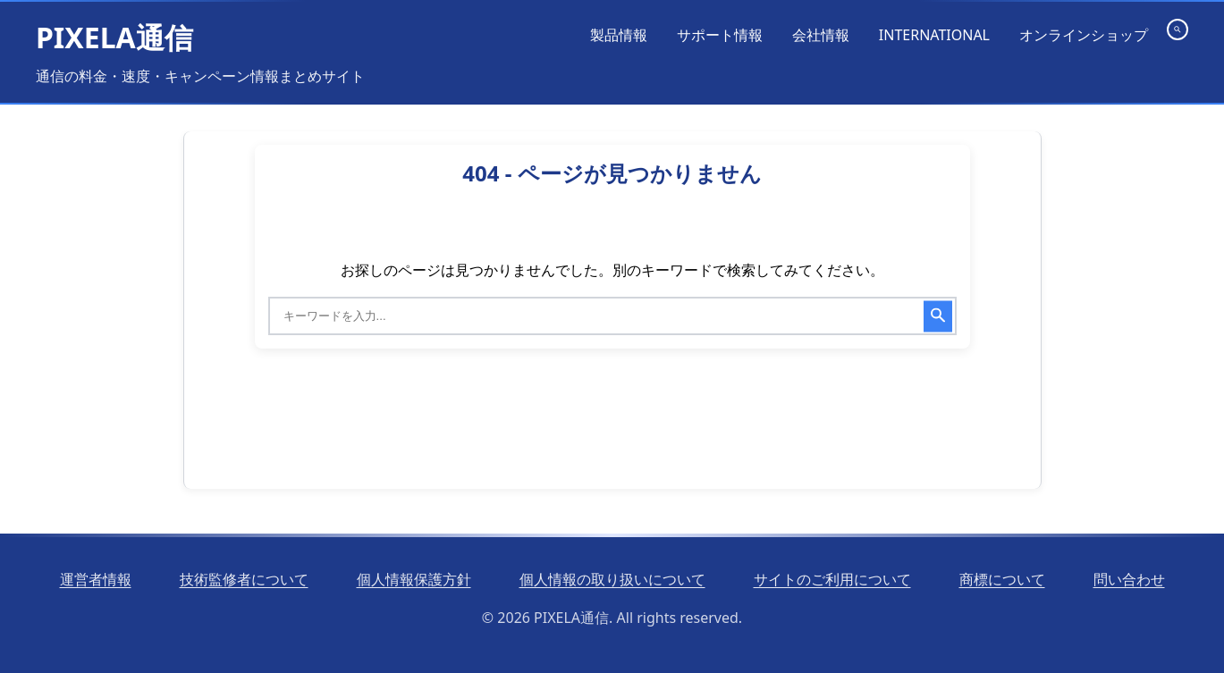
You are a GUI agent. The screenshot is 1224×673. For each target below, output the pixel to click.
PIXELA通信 (114, 37)
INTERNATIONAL (934, 35)
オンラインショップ (1083, 35)
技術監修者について (244, 579)
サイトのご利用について (832, 579)
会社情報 (820, 35)
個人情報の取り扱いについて (612, 579)
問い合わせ (1129, 579)
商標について (1002, 579)
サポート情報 (720, 35)
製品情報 (618, 35)
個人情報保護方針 (414, 579)
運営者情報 (95, 579)
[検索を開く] (1177, 29)
